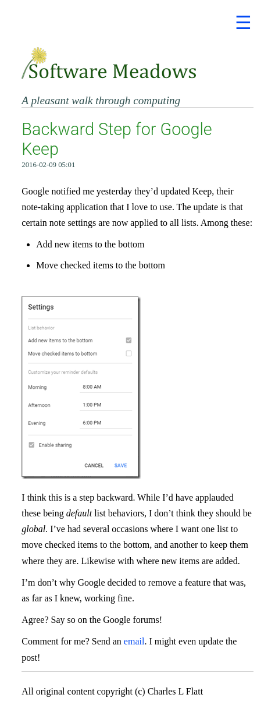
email (134, 641)
